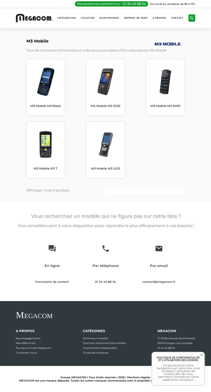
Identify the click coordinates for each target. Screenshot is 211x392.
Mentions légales (139, 377)
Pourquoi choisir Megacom (33, 348)
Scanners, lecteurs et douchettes (104, 343)
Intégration (66, 17)
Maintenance (109, 17)
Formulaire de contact (52, 282)
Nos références (25, 343)
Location (88, 17)
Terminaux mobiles (95, 338)
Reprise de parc (136, 17)
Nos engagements (28, 338)
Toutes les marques (95, 352)
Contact (177, 17)
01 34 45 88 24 (134, 4)
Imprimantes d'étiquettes (100, 348)
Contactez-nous (26, 352)
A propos (159, 17)
